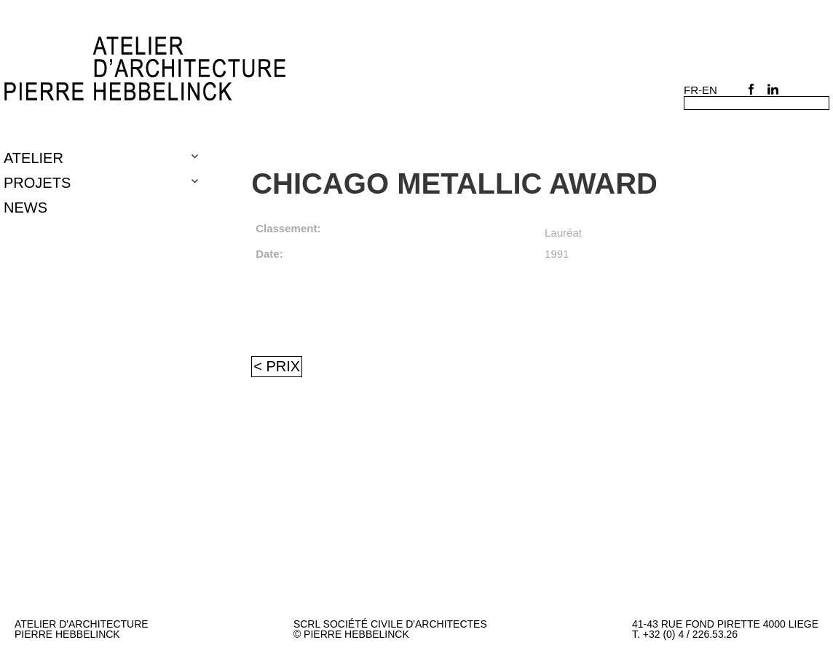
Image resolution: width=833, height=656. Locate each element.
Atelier (33, 158)
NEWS (25, 207)
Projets (37, 183)
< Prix (276, 366)
